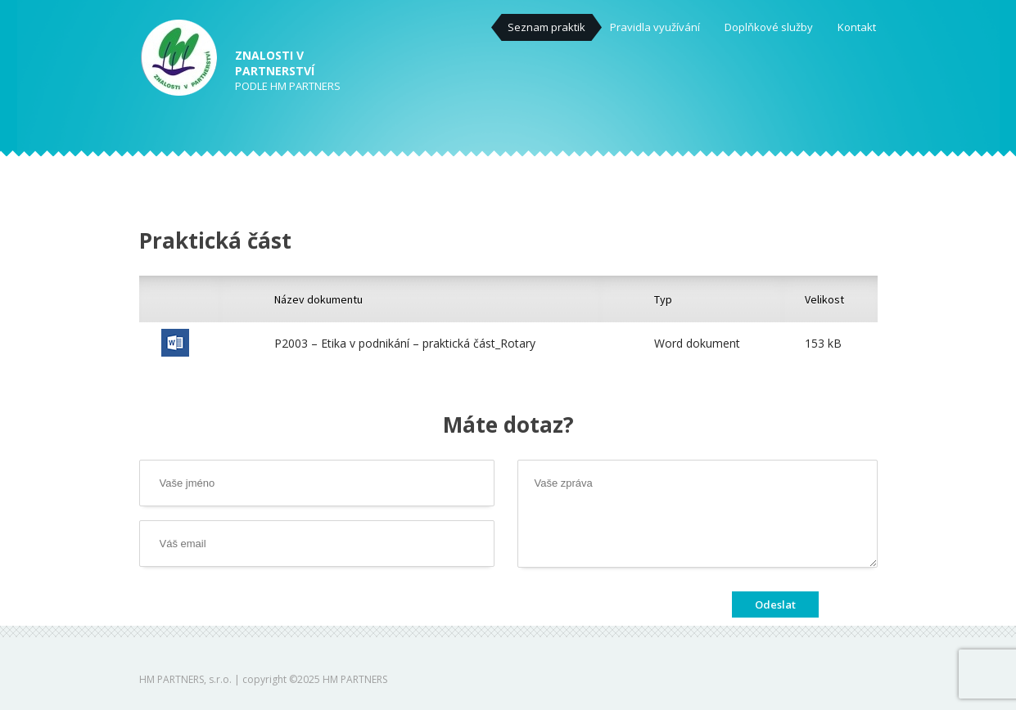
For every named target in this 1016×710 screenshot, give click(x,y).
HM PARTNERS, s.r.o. (185, 679)
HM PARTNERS (355, 679)
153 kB (823, 343)
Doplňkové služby (769, 27)
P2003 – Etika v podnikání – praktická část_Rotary (404, 343)
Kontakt (857, 27)
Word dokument (697, 343)
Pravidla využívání (655, 27)
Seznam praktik (546, 27)
